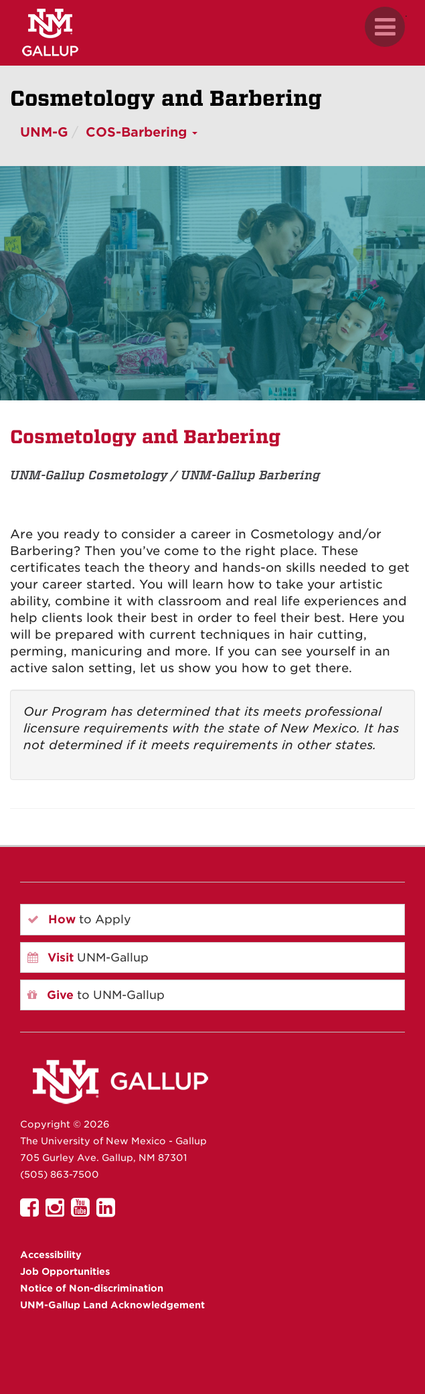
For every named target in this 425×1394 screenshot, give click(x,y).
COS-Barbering (141, 132)
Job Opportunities (65, 1271)
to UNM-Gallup (96, 995)
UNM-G (44, 132)
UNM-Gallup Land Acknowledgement (112, 1305)
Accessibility (51, 1254)
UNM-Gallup (88, 957)
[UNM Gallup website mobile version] (212, 32)
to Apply (79, 919)
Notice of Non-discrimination (91, 1288)
